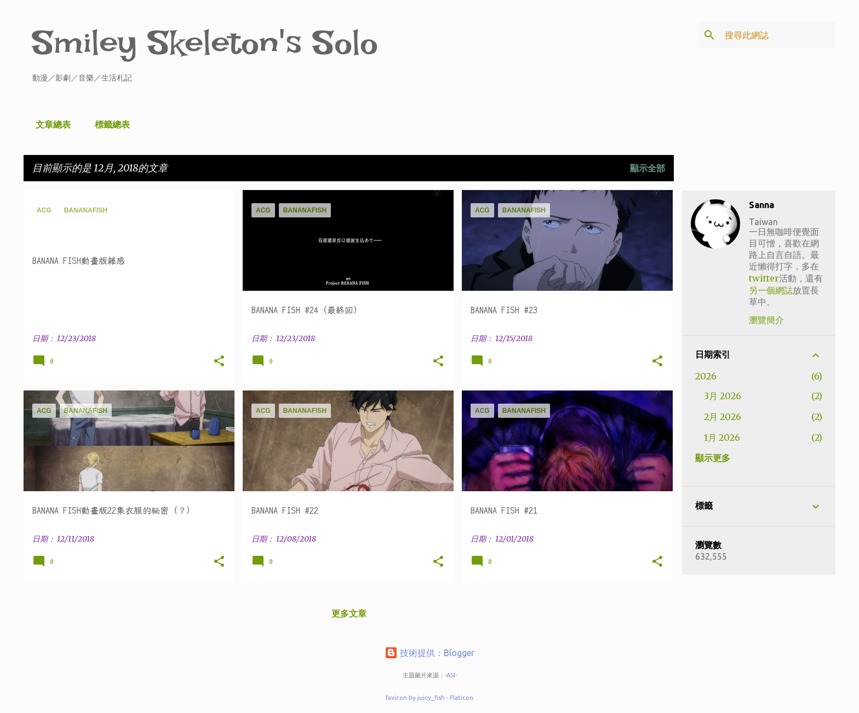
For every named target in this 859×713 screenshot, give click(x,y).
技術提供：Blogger (429, 653)
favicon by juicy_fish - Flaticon (429, 697)
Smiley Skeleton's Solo (205, 42)
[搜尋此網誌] (777, 35)
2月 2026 (722, 416)
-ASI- (451, 675)
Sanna (761, 205)
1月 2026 (722, 437)
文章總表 (49, 124)
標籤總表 (109, 124)
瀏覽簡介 (766, 320)
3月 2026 (722, 395)
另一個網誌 (771, 290)
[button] (219, 361)
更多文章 (348, 613)
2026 (706, 376)
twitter (764, 278)
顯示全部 (647, 168)
